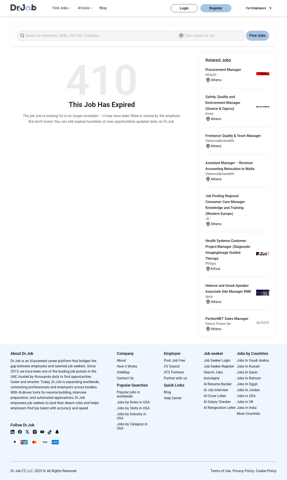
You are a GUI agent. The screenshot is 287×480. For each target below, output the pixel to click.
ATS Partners (174, 372)
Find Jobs (60, 8)
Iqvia (209, 296)
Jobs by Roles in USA (133, 402)
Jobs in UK (245, 402)
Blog (103, 8)
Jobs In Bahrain (249, 378)
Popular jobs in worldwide (128, 394)
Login (184, 8)
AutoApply (212, 378)
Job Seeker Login (217, 360)
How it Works (127, 366)
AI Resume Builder (218, 384)
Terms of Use (220, 471)
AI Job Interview (216, 390)
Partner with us (175, 378)
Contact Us (125, 378)
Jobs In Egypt (247, 384)
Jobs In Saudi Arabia (253, 360)
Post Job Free (174, 360)
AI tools (83, 8)
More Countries (248, 414)
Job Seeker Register (219, 366)
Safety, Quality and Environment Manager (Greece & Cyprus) (222, 103)
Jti (207, 219)
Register (215, 8)
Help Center (173, 398)
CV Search (172, 366)
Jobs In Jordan (248, 390)
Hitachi (210, 75)
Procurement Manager (223, 70)
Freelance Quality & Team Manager (233, 136)
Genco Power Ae (218, 324)
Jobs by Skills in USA (133, 408)
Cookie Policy (266, 471)
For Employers (256, 8)
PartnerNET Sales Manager (226, 319)
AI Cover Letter (215, 396)
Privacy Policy (243, 471)
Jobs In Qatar (247, 372)
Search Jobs (213, 372)
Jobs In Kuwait (248, 366)
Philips (210, 263)
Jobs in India (247, 408)
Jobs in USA (246, 396)
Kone (209, 114)
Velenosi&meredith (219, 141)
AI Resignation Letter (220, 408)
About (121, 360)
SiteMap (123, 372)
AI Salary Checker (217, 402)
